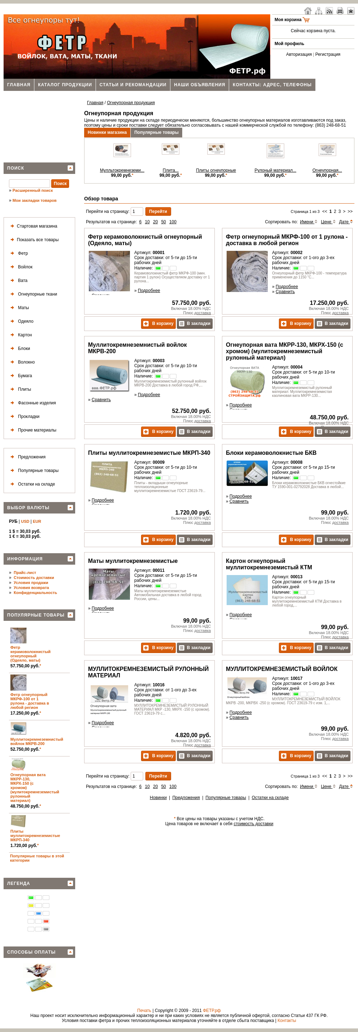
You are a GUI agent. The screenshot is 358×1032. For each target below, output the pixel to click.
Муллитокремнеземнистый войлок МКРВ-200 (36, 741)
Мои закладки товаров (35, 200)
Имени (309, 221)
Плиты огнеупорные (216, 170)
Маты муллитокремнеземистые (133, 561)
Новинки (158, 797)
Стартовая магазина (32, 226)
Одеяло (20, 321)
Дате (346, 221)
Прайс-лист (25, 572)
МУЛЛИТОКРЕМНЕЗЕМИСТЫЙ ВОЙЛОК (282, 669)
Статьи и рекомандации (133, 84)
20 (155, 221)
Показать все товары (33, 239)
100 (172, 221)
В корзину (158, 323)
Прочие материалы (32, 430)
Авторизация (299, 54)
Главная (18, 84)
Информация (25, 558)
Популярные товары (33, 470)
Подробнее (149, 290)
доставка (202, 313)
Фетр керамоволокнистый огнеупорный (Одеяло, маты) (30, 653)
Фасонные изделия (32, 403)
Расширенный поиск (33, 190)
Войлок (20, 267)
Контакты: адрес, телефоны (272, 84)
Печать (144, 1010)
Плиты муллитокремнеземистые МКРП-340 (35, 835)
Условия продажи (31, 582)
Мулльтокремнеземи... (122, 170)
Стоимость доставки (34, 577)
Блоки (19, 348)
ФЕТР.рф (212, 1010)
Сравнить (285, 291)
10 (147, 221)
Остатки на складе (31, 484)
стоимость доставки (254, 823)
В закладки (195, 323)
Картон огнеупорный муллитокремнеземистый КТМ (269, 564)
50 (163, 221)
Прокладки (23, 416)
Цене (328, 221)
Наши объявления (199, 84)
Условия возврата (31, 587)
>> (350, 211)
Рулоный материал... (275, 170)
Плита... (171, 170)
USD (25, 521)
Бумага (20, 375)
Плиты (19, 389)
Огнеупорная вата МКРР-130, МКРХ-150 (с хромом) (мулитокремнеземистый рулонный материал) (284, 351)
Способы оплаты (31, 952)
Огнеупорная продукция (131, 102)
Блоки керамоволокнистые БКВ (271, 453)
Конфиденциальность (35, 592)
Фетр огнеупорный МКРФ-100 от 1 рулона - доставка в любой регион (29, 701)
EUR (37, 521)
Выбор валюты (28, 507)
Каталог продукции (65, 84)
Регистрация (327, 54)
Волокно (21, 362)
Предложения (26, 457)
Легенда (18, 883)
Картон (20, 335)
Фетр (18, 253)
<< (324, 211)
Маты (18, 307)
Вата (18, 280)
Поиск (15, 168)
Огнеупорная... (327, 170)
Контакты (286, 1020)
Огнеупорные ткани (32, 294)
